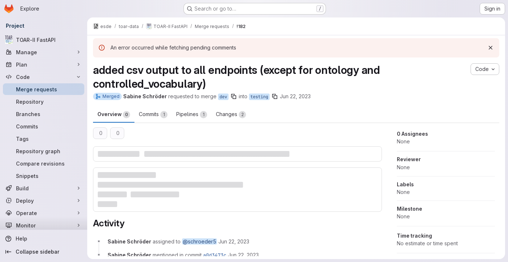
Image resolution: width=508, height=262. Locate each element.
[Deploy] (43, 200)
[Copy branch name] (233, 96)
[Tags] (43, 138)
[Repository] (43, 101)
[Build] (43, 188)
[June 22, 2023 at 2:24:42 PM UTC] (243, 255)
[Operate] (43, 213)
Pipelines (191, 114)
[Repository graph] (43, 151)
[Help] (43, 239)
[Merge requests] (43, 89)
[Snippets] (43, 176)
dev (223, 97)
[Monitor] (43, 225)
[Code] (43, 77)
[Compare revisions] (43, 163)
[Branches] (43, 114)
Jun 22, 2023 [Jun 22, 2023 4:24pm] (295, 96)
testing (259, 97)
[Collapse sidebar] (43, 252)
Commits (153, 114)
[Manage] (43, 52)
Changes (231, 114)
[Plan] (43, 64)
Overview (113, 114)
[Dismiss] (490, 47)
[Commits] (43, 126)
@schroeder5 (199, 241)
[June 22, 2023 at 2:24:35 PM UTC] (233, 241)
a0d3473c (214, 255)
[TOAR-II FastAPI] (43, 39)
